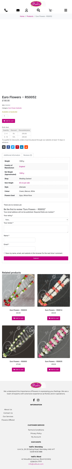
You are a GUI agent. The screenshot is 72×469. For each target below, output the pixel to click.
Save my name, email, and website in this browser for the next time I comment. (34, 253)
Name (6, 236)
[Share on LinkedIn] (21, 147)
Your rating (8, 216)
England (22, 167)
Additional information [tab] (12, 155)
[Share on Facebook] (8, 147)
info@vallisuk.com (36, 464)
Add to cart (10, 121)
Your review (8, 223)
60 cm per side (24, 183)
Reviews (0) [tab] (28, 155)
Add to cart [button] (19, 318)
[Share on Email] (4, 147)
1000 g (21, 173)
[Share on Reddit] (26, 147)
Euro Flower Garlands (15, 108)
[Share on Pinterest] (17, 147)
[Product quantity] (5, 116)
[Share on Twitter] (12, 147)
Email (6, 244)
